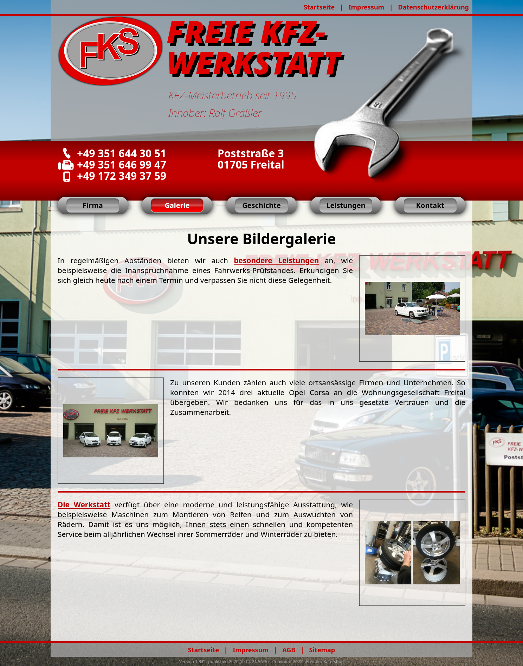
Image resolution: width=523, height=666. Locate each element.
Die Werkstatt (84, 504)
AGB (288, 650)
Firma (93, 205)
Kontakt (430, 205)
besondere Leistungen (276, 260)
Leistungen (345, 205)
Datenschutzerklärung (433, 7)
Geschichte (261, 205)
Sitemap (322, 650)
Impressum (366, 7)
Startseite (319, 7)
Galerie (176, 205)
